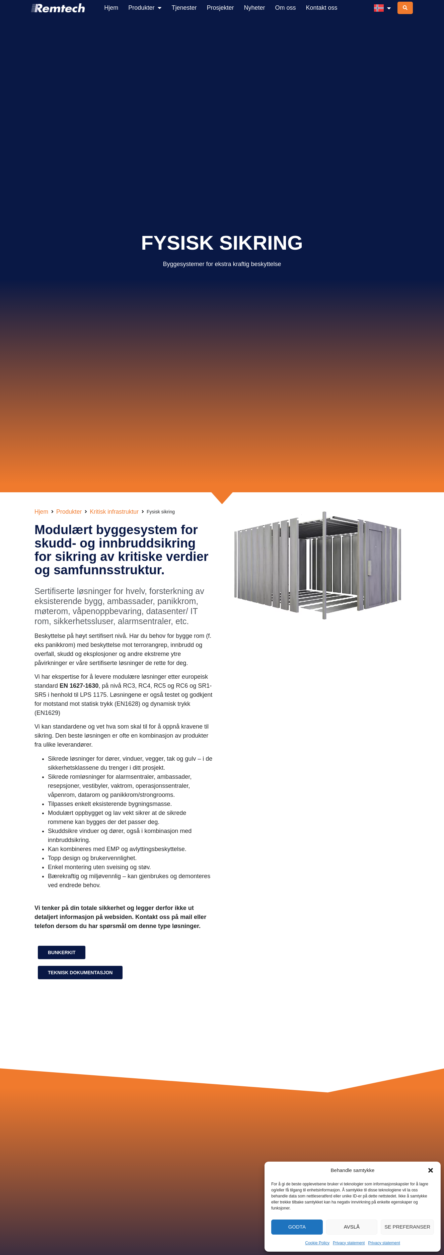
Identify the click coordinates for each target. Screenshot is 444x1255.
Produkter (144, 7)
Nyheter (254, 7)
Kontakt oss (322, 7)
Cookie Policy (317, 1243)
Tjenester (184, 7)
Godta (297, 1227)
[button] (430, 1170)
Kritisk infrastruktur (114, 511)
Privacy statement (349, 1243)
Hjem (111, 7)
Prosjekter (220, 7)
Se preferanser (407, 1227)
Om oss (285, 7)
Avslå (352, 1227)
